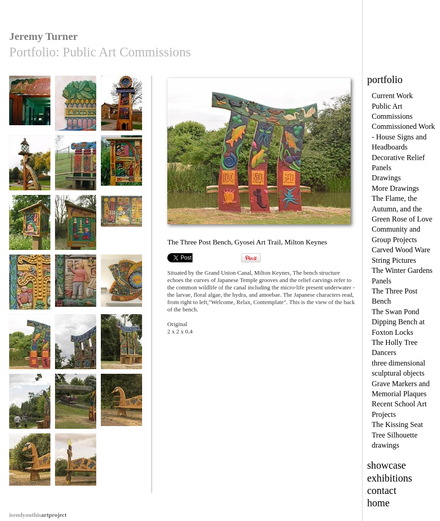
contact (381, 490)
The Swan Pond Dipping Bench (121, 409)
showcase (386, 465)
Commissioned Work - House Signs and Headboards (403, 136)
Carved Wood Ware (401, 249)
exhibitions (389, 478)
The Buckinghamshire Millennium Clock (121, 293)
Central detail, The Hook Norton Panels (29, 293)
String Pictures (394, 260)
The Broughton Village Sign (29, 170)
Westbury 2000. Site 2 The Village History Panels (121, 173)
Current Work (392, 95)
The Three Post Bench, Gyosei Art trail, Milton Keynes (29, 415)
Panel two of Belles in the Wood (75, 230)
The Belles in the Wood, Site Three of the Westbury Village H (29, 236)
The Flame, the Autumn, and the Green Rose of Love (402, 208)
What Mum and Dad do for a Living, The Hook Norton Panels (75, 296)
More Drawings (395, 188)
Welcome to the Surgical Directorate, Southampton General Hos (29, 121)
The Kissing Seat (397, 424)
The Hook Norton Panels (121, 230)
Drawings (386, 177)
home (378, 503)
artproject (37, 514)
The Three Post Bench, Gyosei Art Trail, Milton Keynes (29, 356)
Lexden (75, 107)
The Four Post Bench (75, 170)
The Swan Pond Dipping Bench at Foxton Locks (398, 322)
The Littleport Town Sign (121, 111)
